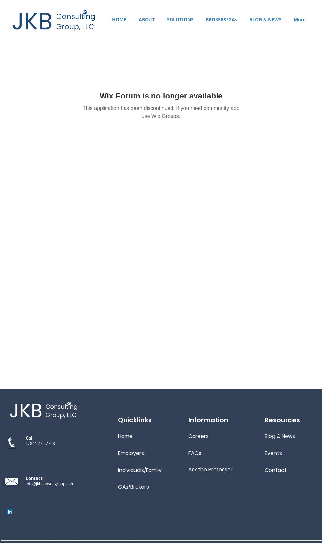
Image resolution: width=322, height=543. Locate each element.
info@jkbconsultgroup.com (50, 483)
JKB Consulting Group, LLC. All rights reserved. (91, 540)
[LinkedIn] (9, 511)
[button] (180, 19)
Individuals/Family (140, 470)
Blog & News (280, 436)
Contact (276, 470)
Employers (131, 453)
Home (125, 436)
